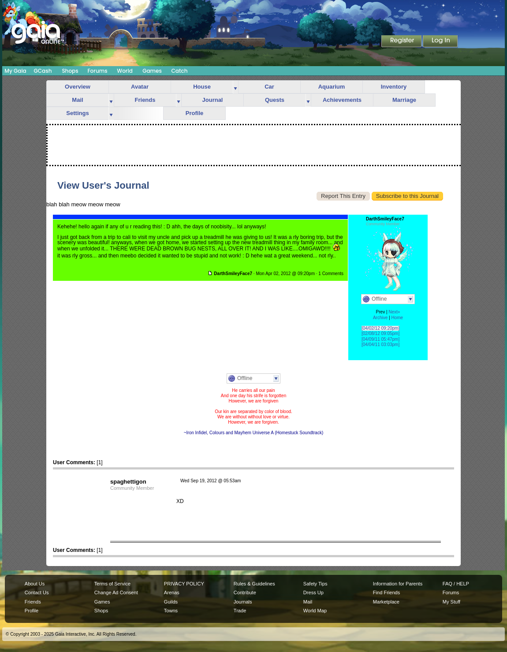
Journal (212, 100)
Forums (97, 71)
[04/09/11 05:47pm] (380, 339)
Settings (77, 113)
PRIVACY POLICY (184, 583)
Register (402, 41)
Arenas (171, 592)
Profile (194, 113)
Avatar (140, 86)
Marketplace (386, 601)
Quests (274, 100)
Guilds (171, 601)
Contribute (245, 592)
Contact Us (37, 592)
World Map (315, 610)
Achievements (342, 100)
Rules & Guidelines (254, 583)
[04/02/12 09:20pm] (380, 328)
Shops (70, 71)
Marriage (404, 100)
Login (440, 41)
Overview (77, 86)
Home (397, 317)
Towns (171, 610)
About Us (35, 583)
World (125, 71)
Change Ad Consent (116, 592)
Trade (240, 610)
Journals (243, 601)
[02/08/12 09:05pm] (380, 333)
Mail (77, 100)
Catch (179, 71)
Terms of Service (112, 583)
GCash (43, 71)
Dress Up (313, 592)
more (235, 87)
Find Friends (386, 592)
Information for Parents (397, 583)
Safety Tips (315, 583)
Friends (145, 100)
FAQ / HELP (456, 583)
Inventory (394, 86)
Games (152, 71)
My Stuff (451, 601)
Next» (394, 311)
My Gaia (15, 71)
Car (269, 86)
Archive (380, 317)
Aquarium (331, 86)
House (202, 86)
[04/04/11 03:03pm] (380, 344)
